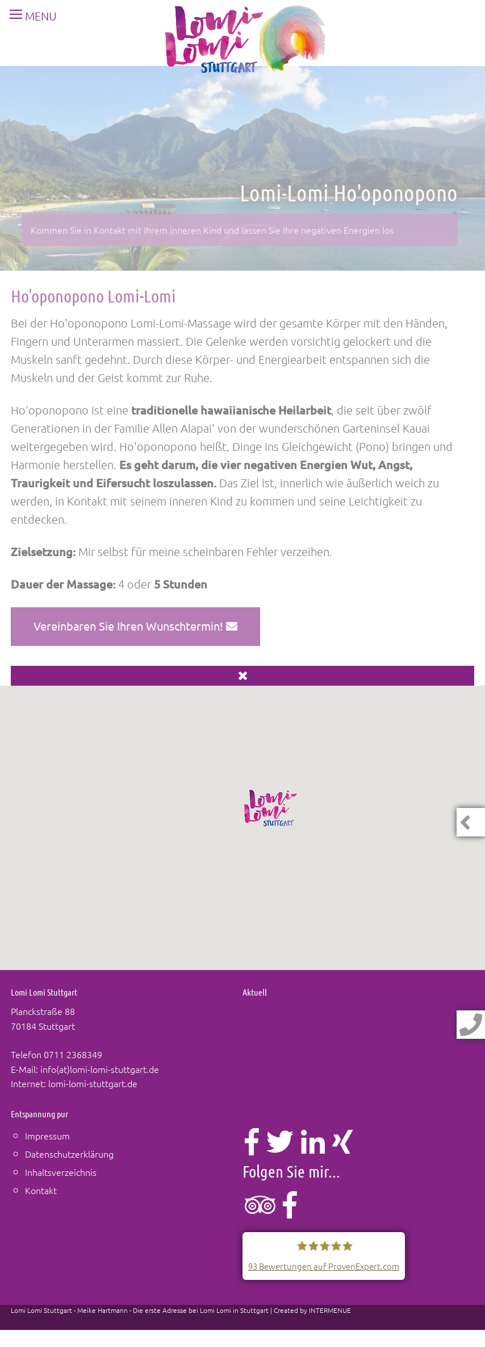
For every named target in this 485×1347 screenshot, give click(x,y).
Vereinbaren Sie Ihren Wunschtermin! (135, 626)
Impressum (47, 1135)
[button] (270, 808)
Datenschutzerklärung (69, 1153)
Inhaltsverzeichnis (61, 1172)
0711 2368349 (73, 1054)
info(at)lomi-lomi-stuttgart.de (99, 1069)
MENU (28, 16)
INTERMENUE (330, 1310)
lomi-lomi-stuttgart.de (92, 1083)
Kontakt (41, 1190)
